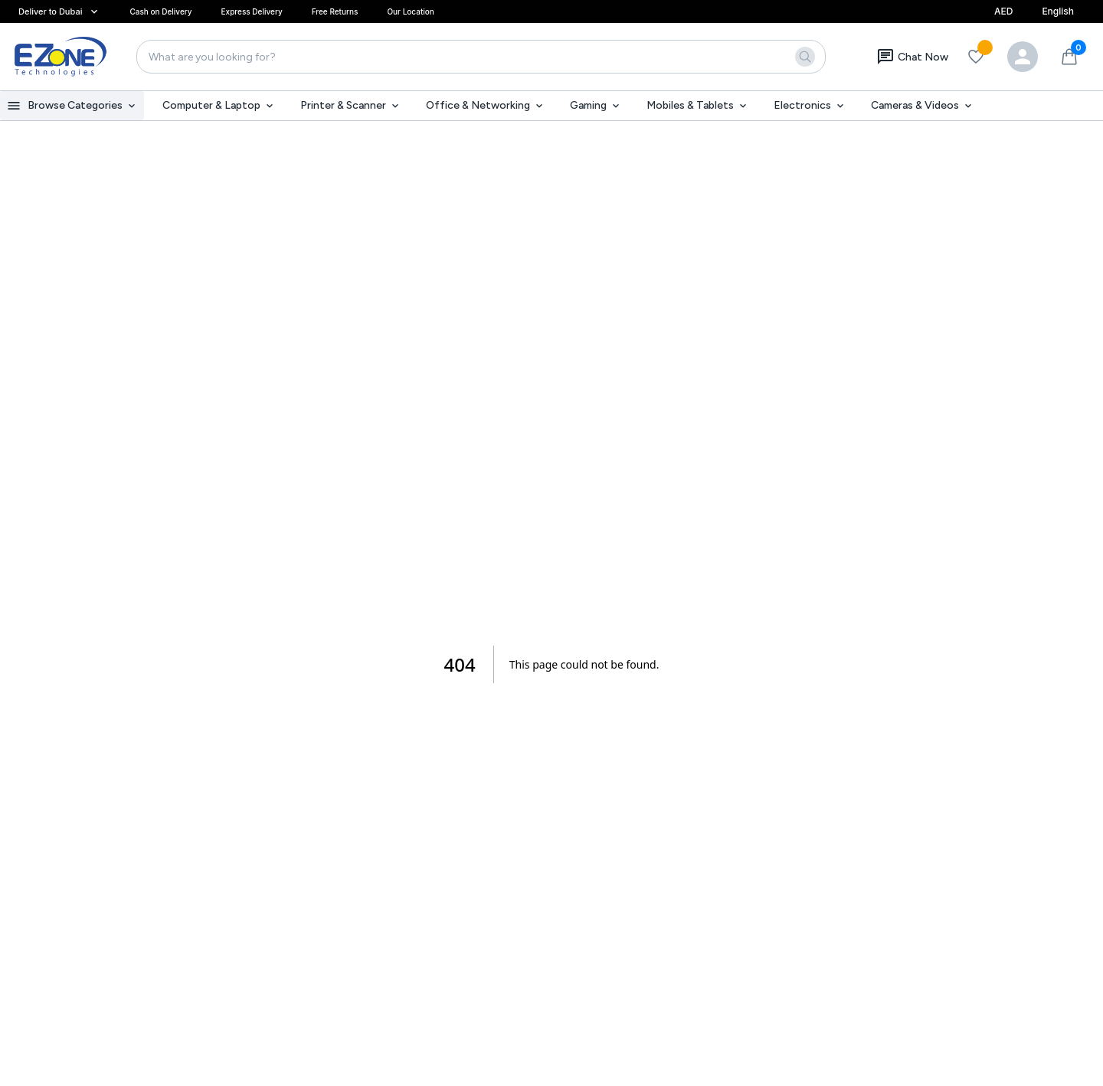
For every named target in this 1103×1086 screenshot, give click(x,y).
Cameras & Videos (922, 105)
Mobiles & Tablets (697, 105)
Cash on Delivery (160, 11)
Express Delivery (252, 11)
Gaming (596, 105)
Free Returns (335, 11)
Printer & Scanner (350, 105)
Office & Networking (485, 105)
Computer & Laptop (219, 105)
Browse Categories (72, 105)
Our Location (410, 11)
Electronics (810, 105)
